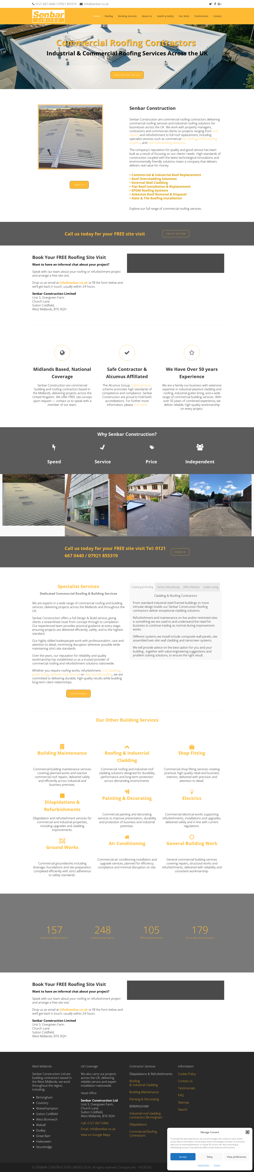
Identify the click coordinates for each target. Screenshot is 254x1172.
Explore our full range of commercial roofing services (165, 208)
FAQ (181, 1095)
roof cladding (110, 670)
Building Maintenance (62, 753)
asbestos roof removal (65, 674)
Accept (183, 1156)
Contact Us (79, 184)
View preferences (236, 1156)
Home (96, 16)
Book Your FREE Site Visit (127, 74)
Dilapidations (138, 1124)
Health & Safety (165, 16)
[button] (247, 1132)
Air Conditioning (127, 843)
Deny (210, 1156)
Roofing (109, 16)
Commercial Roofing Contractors (143, 1133)
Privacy (217, 1165)
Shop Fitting (191, 753)
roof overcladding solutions (166, 143)
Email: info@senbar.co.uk (98, 1129)
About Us (147, 16)
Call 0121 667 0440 (176, 233)
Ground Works (62, 847)
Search (182, 1109)
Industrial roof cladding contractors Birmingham (145, 1115)
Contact (217, 16)
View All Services (78, 693)
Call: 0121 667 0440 (95, 1123)
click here (140, 405)
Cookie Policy (203, 1165)
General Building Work (191, 843)
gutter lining (40, 674)
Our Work (184, 16)
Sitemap (183, 1102)
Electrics (191, 798)
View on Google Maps (95, 1135)
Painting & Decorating (127, 798)
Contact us (185, 1081)
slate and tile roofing (98, 674)
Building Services (127, 16)
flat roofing (189, 139)
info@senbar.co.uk (96, 4)
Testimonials (201, 16)
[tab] (142, 587)
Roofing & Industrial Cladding (143, 1083)
